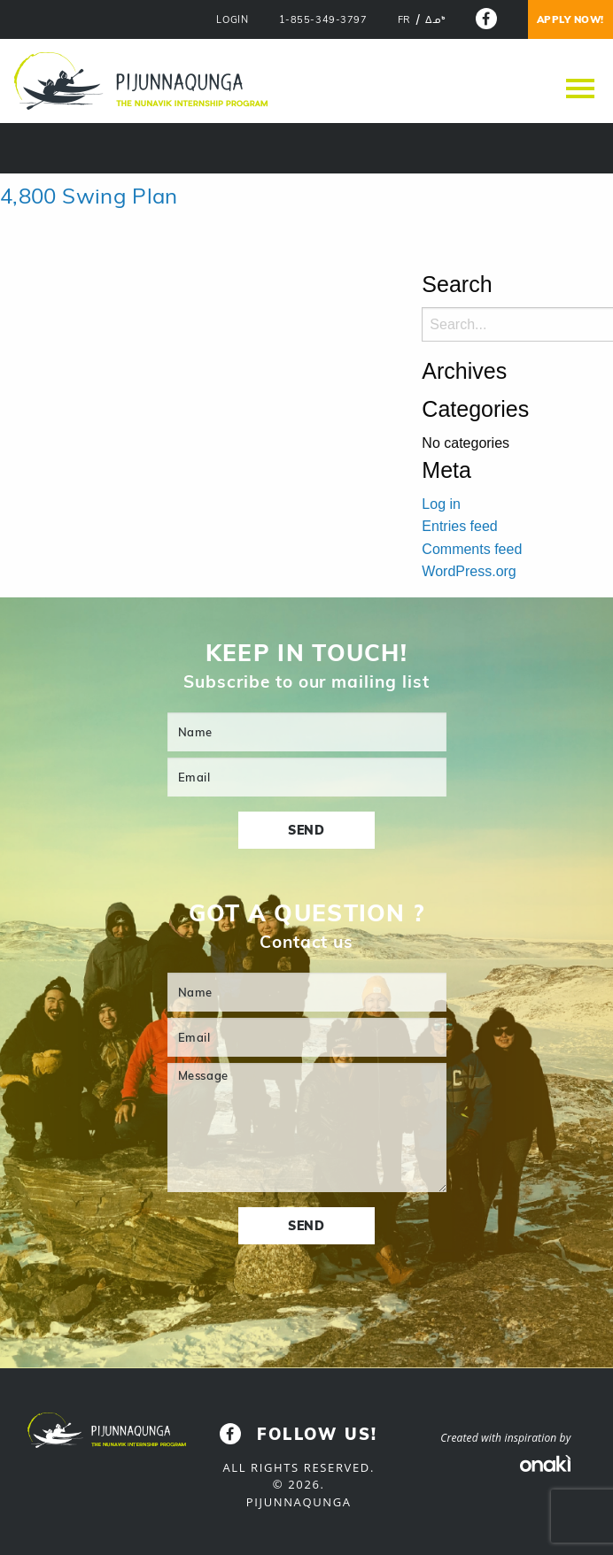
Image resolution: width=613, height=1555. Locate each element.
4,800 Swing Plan (89, 195)
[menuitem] (404, 20)
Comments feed (472, 549)
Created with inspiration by (505, 1437)
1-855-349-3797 (323, 20)
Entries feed (459, 526)
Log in (441, 504)
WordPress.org (469, 571)
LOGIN (232, 20)
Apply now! (571, 19)
